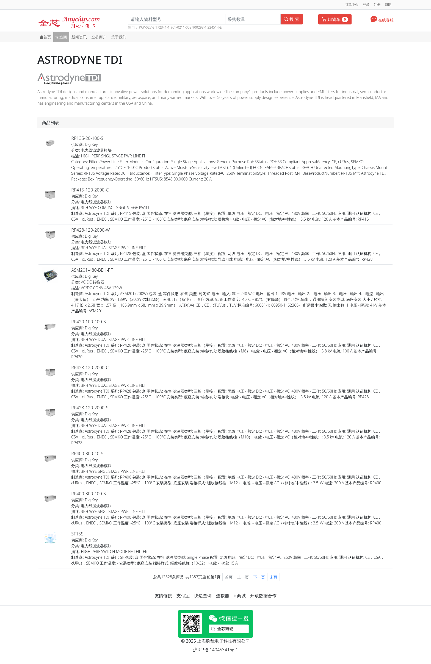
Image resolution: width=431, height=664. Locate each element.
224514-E (215, 27)
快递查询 (203, 596)
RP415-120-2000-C (90, 190)
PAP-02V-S (146, 27)
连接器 (222, 596)
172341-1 (162, 27)
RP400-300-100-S (88, 494)
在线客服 (382, 18)
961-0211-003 (180, 27)
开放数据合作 (263, 596)
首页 (45, 37)
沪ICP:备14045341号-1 (215, 650)
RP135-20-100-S (87, 138)
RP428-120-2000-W (90, 230)
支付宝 (183, 596)
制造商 (61, 37)
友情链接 (163, 596)
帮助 (388, 4)
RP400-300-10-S (87, 454)
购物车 (335, 19)
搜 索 (291, 19)
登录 (366, 4)
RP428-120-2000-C (90, 368)
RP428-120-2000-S (89, 408)
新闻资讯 (79, 37)
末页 (273, 577)
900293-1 (199, 27)
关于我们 (118, 37)
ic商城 (239, 596)
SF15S (77, 534)
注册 (377, 4)
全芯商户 (99, 37)
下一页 (259, 577)
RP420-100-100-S (88, 322)
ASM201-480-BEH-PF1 (93, 270)
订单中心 (351, 4)
